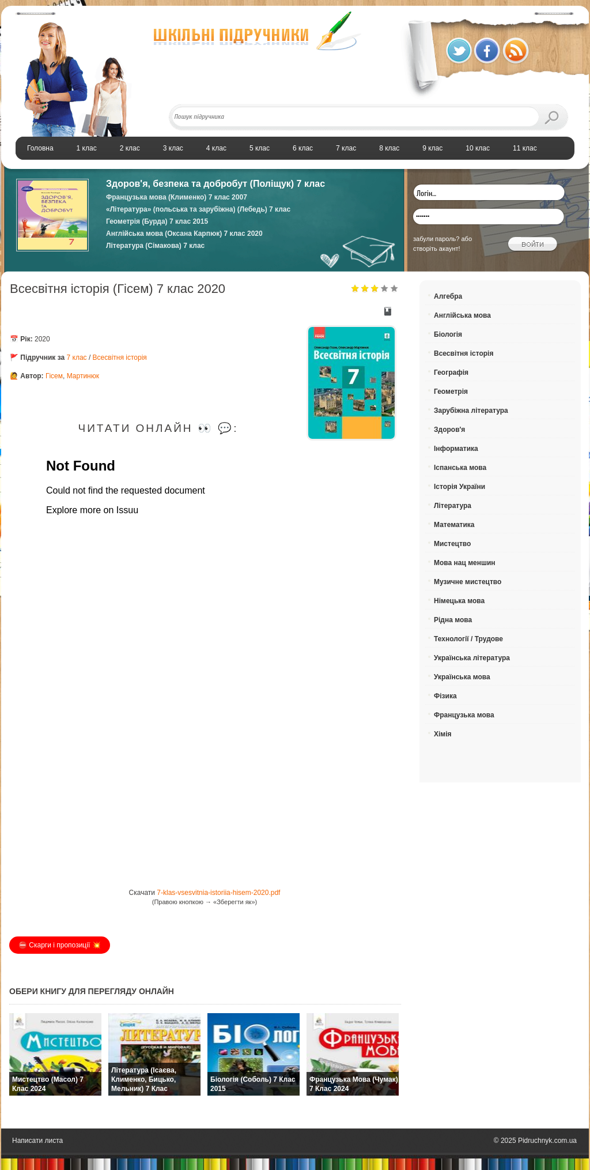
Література (452, 506)
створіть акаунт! (436, 248)
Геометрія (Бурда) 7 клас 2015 (157, 221)
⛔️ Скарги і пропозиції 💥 (59, 945)
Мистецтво (452, 544)
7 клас (77, 357)
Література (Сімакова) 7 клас (155, 246)
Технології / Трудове (468, 639)
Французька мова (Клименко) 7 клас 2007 (176, 197)
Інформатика (456, 449)
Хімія (443, 734)
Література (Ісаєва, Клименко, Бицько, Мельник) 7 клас (143, 1079)
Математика (454, 525)
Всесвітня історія (120, 357)
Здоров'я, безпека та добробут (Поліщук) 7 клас (215, 184)
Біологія (448, 334)
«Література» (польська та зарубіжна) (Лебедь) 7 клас (198, 209)
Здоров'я (449, 430)
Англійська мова (462, 315)
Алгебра (448, 296)
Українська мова (462, 677)
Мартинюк (83, 376)
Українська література (472, 658)
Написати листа (37, 1141)
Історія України (459, 487)
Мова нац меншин (465, 563)
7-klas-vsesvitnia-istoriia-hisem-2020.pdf (218, 893)
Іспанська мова (460, 468)
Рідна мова (453, 620)
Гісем (54, 376)
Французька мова (464, 715)
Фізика (445, 696)
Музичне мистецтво (467, 582)
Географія (451, 372)
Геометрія (451, 392)
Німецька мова (459, 601)
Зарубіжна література (471, 411)
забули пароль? (436, 238)
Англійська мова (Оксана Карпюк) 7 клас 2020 (184, 234)
